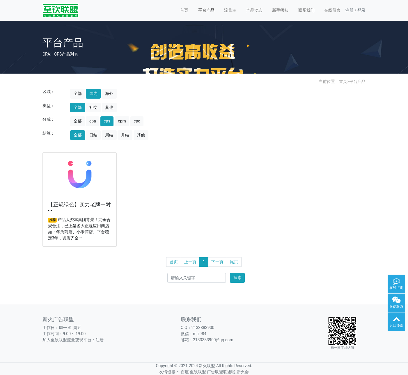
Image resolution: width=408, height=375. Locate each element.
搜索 (237, 277)
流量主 (230, 10)
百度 (185, 371)
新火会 (243, 371)
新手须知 (280, 10)
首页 (184, 10)
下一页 (217, 262)
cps (107, 121)
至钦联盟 (198, 371)
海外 (109, 93)
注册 (349, 10)
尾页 (234, 262)
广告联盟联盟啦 (221, 371)
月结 (125, 135)
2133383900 (202, 327)
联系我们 (306, 10)
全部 (78, 93)
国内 (93, 93)
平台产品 (206, 10)
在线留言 (332, 10)
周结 (109, 135)
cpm (122, 121)
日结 (93, 135)
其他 (109, 107)
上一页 (190, 262)
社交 (93, 107)
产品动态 (254, 10)
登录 (361, 10)
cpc (137, 121)
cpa (92, 121)
